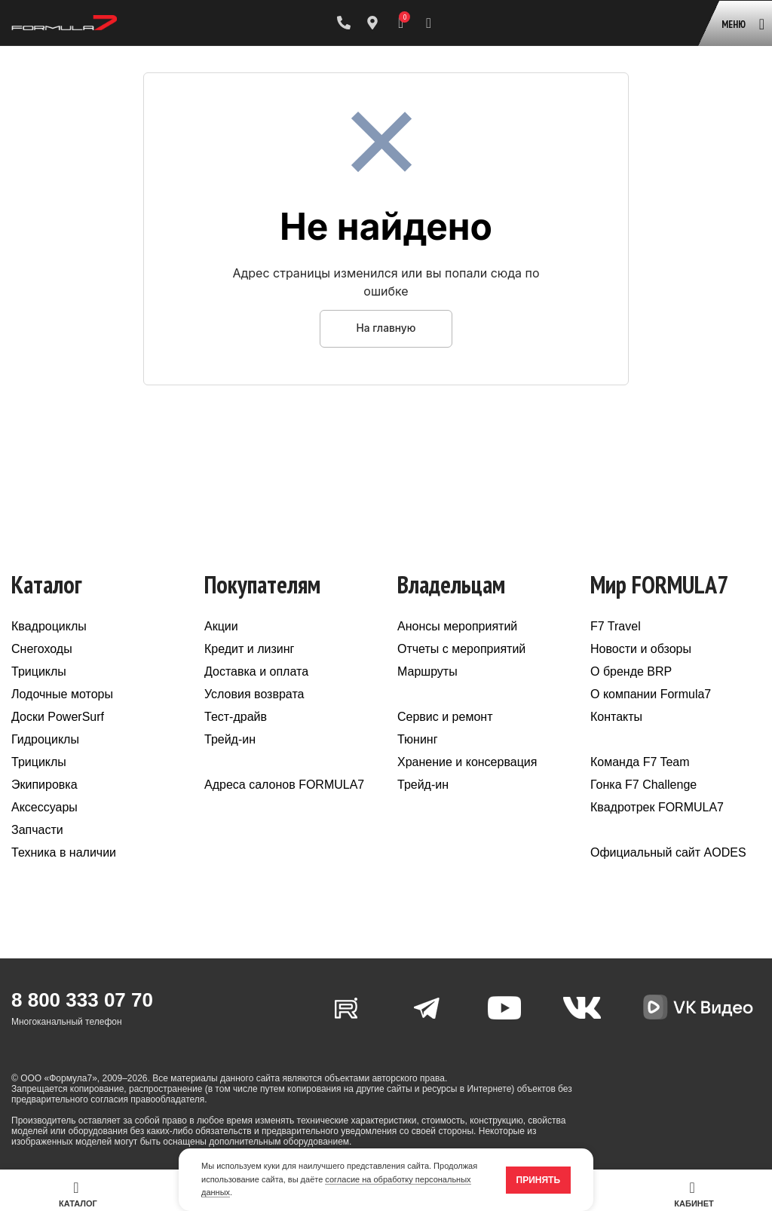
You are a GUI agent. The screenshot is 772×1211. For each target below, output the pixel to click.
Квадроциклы (49, 626)
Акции (221, 626)
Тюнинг (417, 739)
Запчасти (37, 829)
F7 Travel (615, 626)
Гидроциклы (45, 739)
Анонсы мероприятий (457, 626)
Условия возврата (254, 694)
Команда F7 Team (640, 762)
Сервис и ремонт (444, 716)
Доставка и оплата (256, 671)
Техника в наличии (63, 852)
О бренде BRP (631, 671)
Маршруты (427, 671)
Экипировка (44, 784)
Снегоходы (41, 648)
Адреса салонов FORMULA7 (284, 784)
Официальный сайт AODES (668, 852)
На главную (386, 328)
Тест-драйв (235, 716)
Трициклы (38, 671)
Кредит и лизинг (249, 648)
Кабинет (693, 1194)
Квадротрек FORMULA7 (657, 807)
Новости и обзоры (640, 648)
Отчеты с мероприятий (461, 648)
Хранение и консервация (467, 762)
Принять (538, 1180)
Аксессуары (44, 807)
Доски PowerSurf (57, 716)
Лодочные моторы (62, 694)
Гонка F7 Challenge (643, 784)
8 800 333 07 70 (82, 1000)
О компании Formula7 (650, 694)
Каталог (78, 1194)
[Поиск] (428, 23)
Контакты (616, 716)
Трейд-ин (230, 739)
